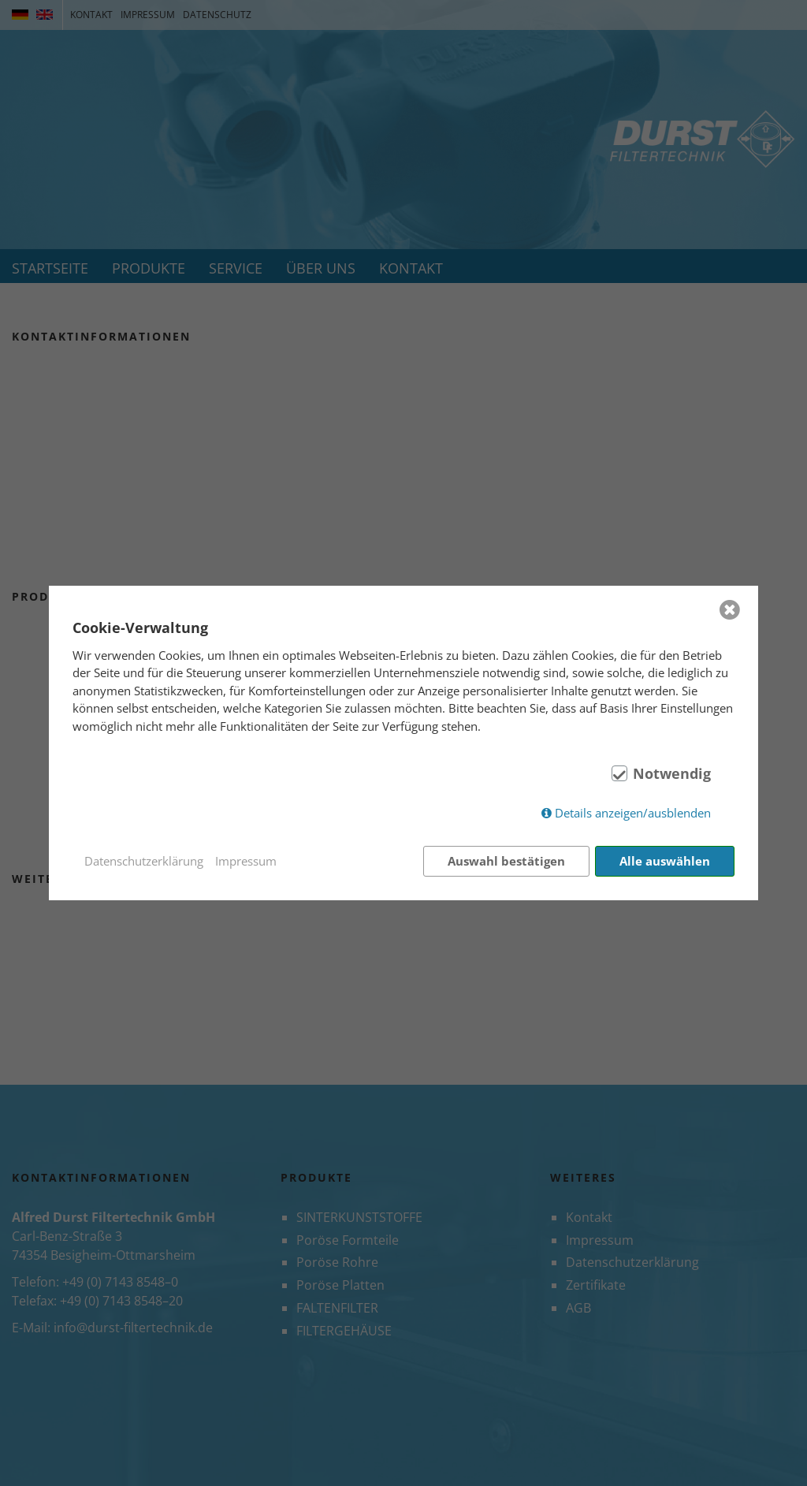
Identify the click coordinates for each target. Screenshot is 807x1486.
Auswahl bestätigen (506, 861)
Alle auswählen (664, 861)
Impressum (246, 861)
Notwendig (672, 773)
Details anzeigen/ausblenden (633, 813)
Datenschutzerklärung (143, 861)
